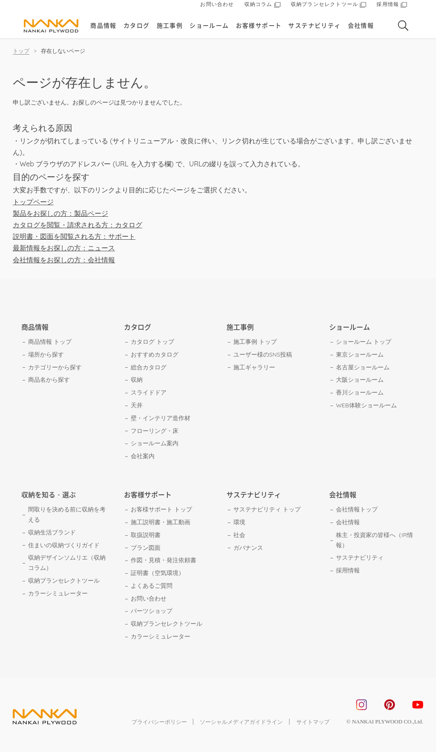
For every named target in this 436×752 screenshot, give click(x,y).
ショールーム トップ (363, 342)
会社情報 (361, 27)
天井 (137, 405)
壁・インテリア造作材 (160, 418)
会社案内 (143, 456)
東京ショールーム (360, 354)
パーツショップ (151, 611)
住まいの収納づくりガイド (64, 545)
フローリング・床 (154, 431)
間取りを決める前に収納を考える (67, 514)
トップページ (33, 201)
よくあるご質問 (151, 585)
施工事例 (170, 27)
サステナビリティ (315, 27)
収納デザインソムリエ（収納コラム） (67, 563)
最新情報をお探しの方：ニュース (64, 248)
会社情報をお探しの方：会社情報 (64, 260)
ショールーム (209, 27)
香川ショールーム (360, 392)
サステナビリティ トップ (267, 509)
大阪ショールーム (360, 379)
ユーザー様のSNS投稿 (262, 354)
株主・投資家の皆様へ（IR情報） (374, 540)
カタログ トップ (152, 342)
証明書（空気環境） (157, 573)
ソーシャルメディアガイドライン (241, 721)
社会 (239, 535)
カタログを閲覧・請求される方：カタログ (77, 225)
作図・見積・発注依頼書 (163, 560)
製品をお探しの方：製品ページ (60, 213)
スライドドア (148, 392)
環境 (239, 522)
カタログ (137, 27)
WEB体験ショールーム (366, 405)
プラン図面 (146, 548)
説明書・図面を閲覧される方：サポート (74, 236)
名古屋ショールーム (363, 367)
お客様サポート (259, 27)
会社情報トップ (357, 509)
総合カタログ (148, 367)
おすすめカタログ (154, 354)
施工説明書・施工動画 (160, 522)
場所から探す (46, 354)
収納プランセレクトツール (64, 580)
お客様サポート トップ (161, 509)
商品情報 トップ (50, 342)
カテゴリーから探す (55, 367)
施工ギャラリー (254, 367)
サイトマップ (313, 721)
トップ (21, 50)
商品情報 (104, 27)
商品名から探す (49, 379)
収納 (137, 379)
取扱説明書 (146, 535)
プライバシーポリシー (158, 721)
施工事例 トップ (255, 342)
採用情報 (348, 570)
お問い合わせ (217, 6)
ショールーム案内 (154, 443)
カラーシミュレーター (58, 593)
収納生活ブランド (52, 532)
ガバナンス (248, 548)
